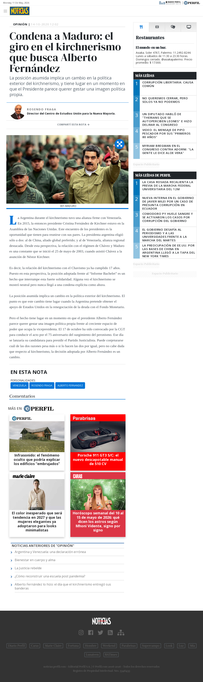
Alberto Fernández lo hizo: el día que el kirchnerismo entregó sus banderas (63, 586)
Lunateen (92, 654)
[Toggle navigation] (6, 10)
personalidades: (23, 380)
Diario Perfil (16, 646)
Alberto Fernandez (70, 385)
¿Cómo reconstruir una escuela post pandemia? (50, 576)
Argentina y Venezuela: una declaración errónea (50, 552)
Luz (181, 646)
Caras (35, 646)
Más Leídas (144, 75)
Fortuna (73, 646)
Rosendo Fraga (42, 385)
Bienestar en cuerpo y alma (35, 560)
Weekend (109, 646)
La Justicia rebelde (28, 568)
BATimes (111, 654)
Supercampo (151, 646)
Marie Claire (53, 646)
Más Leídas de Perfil (153, 175)
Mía (192, 646)
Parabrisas (129, 646)
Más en (31, 408)
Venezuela (19, 385)
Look (169, 646)
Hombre (90, 646)
